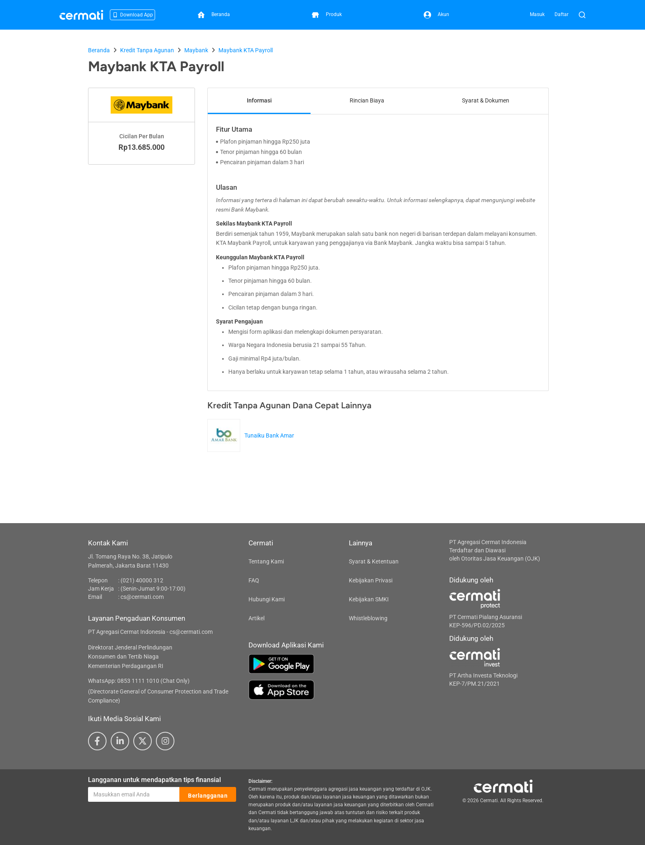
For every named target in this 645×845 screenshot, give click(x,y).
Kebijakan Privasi (370, 580)
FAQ (253, 580)
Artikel (256, 618)
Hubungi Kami (266, 599)
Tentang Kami (266, 561)
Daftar (561, 14)
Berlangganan (207, 794)
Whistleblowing (368, 618)
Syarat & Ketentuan (374, 561)
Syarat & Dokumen (485, 100)
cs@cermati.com (142, 597)
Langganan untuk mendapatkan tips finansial (154, 780)
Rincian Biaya (367, 100)
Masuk (537, 14)
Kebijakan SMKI (369, 599)
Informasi (259, 100)
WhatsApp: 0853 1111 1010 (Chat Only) (139, 680)
